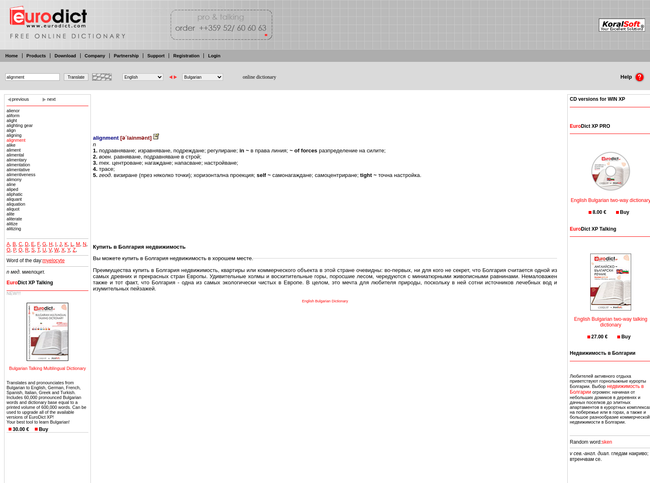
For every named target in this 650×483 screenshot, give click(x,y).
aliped (12, 189)
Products (36, 55)
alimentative (18, 169)
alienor (13, 110)
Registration (186, 55)
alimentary (17, 159)
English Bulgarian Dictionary (325, 301)
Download (65, 55)
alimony (14, 179)
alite (11, 213)
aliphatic (15, 194)
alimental (15, 154)
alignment (16, 140)
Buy (43, 429)
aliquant (14, 199)
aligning (14, 135)
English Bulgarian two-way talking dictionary (611, 317)
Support (156, 55)
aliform (13, 115)
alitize (12, 223)
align (11, 130)
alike (11, 145)
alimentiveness (21, 174)
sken (607, 442)
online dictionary (259, 77)
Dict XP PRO (590, 126)
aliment (13, 149)
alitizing (14, 228)
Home (11, 55)
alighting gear (20, 125)
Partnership (126, 55)
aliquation (16, 204)
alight (12, 120)
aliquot (13, 208)
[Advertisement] (325, 108)
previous (20, 99)
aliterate (14, 218)
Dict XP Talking (30, 283)
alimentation (18, 164)
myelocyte (54, 260)
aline (11, 184)
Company (95, 55)
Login (214, 55)
